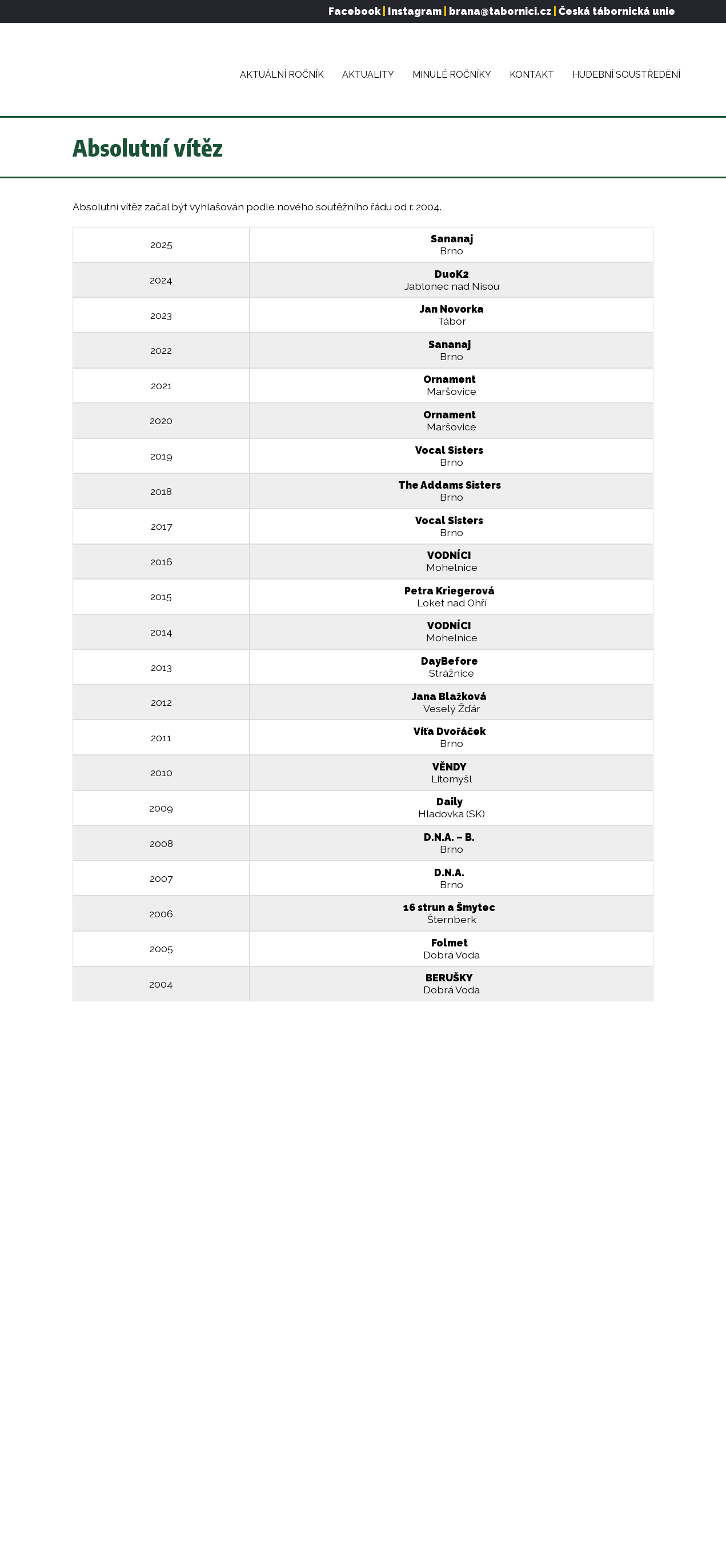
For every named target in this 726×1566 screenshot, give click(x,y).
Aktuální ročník (282, 74)
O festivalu (95, 1364)
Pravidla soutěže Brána (121, 1437)
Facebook (354, 11)
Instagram (415, 11)
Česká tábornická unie (617, 11)
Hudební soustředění (626, 74)
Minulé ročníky (451, 74)
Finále (85, 1419)
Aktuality (368, 74)
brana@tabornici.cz (500, 11)
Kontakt (532, 74)
